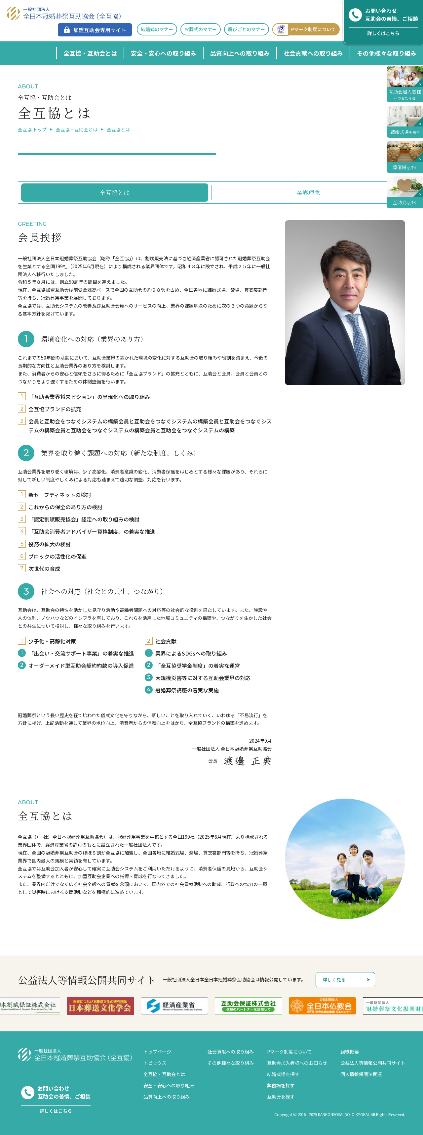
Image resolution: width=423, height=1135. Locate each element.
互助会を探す (281, 1096)
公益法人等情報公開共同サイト (372, 1063)
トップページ (157, 1051)
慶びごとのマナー (246, 29)
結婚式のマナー (157, 29)
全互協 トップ (32, 129)
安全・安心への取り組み (163, 53)
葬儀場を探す (281, 1085)
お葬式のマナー (200, 29)
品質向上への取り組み (240, 53)
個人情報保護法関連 (361, 1074)
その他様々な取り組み (386, 53)
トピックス (155, 1063)
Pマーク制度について (304, 29)
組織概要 (349, 1051)
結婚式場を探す (283, 1074)
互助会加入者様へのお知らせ (297, 1063)
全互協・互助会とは (90, 53)
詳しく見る (334, 979)
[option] (37, 1006)
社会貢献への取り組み (313, 53)
